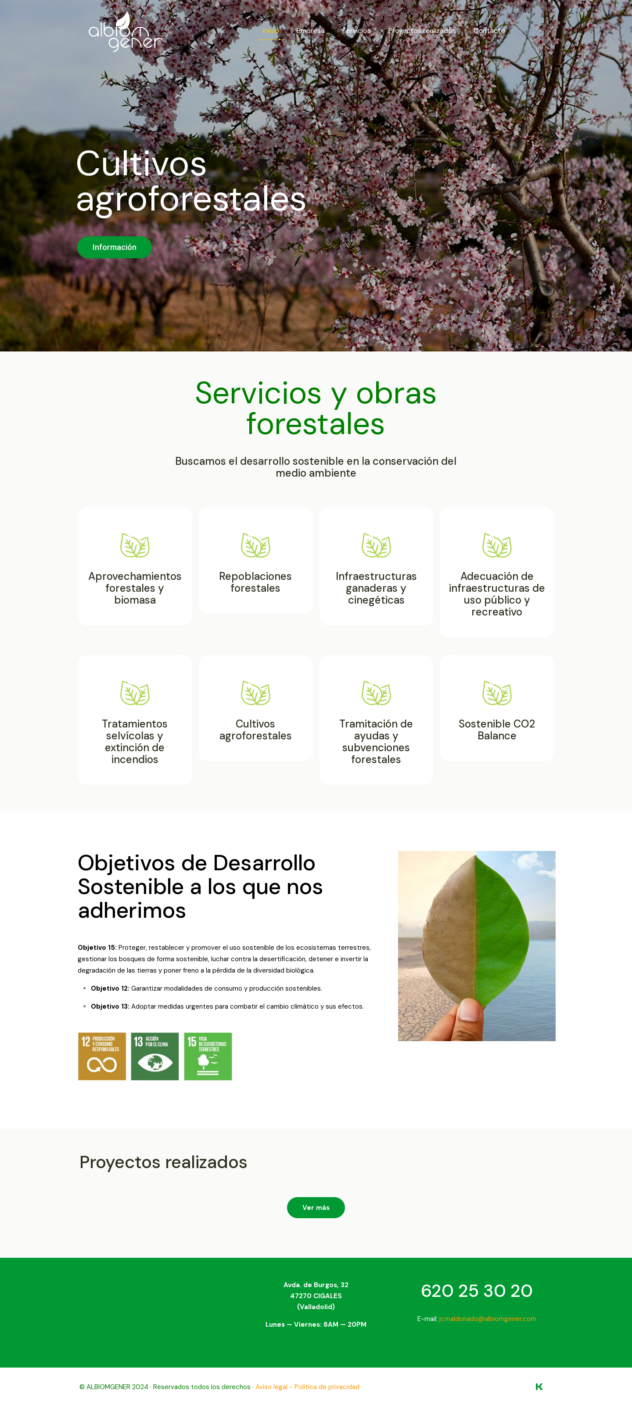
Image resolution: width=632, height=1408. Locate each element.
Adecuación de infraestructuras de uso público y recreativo (497, 594)
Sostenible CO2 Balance (497, 729)
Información (114, 247)
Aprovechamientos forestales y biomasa (135, 588)
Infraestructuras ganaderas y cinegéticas (376, 588)
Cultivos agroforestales (255, 729)
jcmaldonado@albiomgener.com (487, 1318)
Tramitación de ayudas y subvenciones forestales (376, 741)
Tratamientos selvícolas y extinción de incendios (135, 741)
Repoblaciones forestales (255, 582)
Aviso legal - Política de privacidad (307, 1387)
